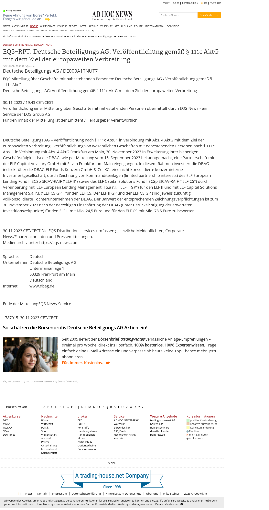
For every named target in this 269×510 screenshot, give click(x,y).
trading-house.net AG (162, 420)
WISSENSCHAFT (109, 26)
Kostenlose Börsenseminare (159, 425)
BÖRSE (34, 26)
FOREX (81, 424)
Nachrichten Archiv (125, 434)
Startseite (34, 36)
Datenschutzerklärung (86, 493)
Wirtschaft (47, 424)
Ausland (46, 438)
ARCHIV (166, 3)
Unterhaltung (49, 445)
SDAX (6, 431)
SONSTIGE (173, 26)
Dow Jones (9, 434)
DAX (5, 420)
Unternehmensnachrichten (68, 36)
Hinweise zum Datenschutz (123, 493)
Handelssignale (86, 434)
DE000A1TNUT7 (43, 44)
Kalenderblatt (49, 453)
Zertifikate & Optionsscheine (87, 443)
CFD (80, 420)
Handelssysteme (87, 431)
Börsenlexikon (16, 407)
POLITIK (62, 26)
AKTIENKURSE (20, 26)
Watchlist (119, 424)
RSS (204, 3)
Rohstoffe (83, 427)
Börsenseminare (87, 449)
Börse (46, 36)
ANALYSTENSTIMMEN (37, 30)
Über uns (152, 493)
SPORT (73, 26)
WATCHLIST (215, 3)
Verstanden (171, 504)
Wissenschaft (49, 434)
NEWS (6, 26)
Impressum (59, 493)
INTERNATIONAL (155, 26)
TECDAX (7, 427)
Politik (44, 427)
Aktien (81, 438)
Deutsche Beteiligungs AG (18, 44)
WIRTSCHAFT (47, 26)
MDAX (6, 424)
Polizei (45, 442)
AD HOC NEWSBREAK (126, 420)
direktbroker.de (159, 431)
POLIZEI (138, 26)
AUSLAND (126, 26)
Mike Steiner (171, 493)
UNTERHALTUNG (88, 26)
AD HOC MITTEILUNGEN (14, 30)
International (49, 449)
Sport (44, 431)
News (29, 493)
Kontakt (118, 438)
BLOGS (176, 3)
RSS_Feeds (120, 431)
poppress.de (157, 434)
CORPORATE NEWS (58, 30)
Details (159, 504)
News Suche (206, 15)
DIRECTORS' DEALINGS (79, 30)
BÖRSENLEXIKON (190, 3)
